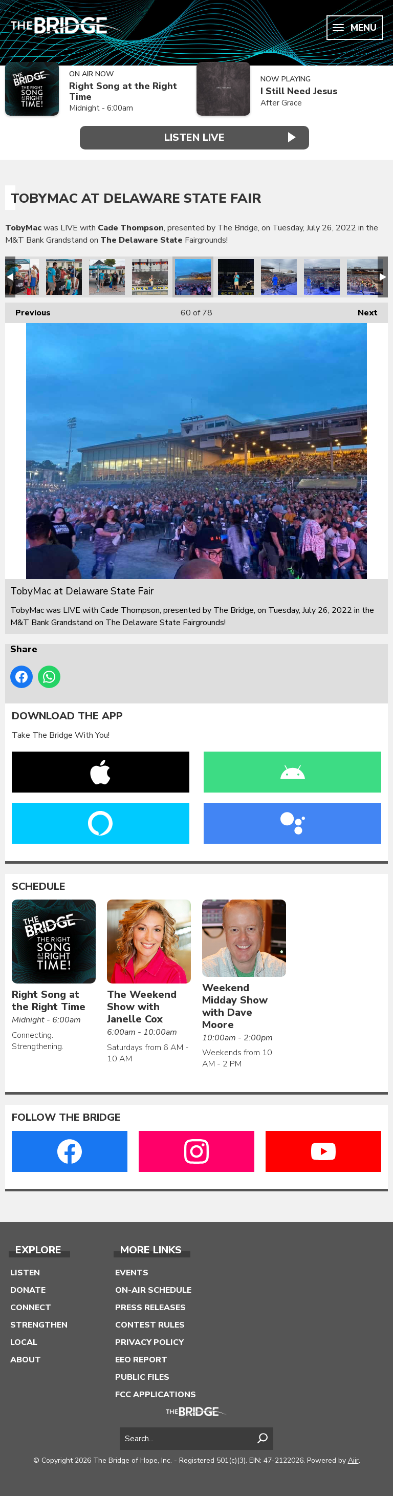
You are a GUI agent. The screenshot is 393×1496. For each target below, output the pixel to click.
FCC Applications (155, 1394)
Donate (28, 1289)
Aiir (353, 1460)
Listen (25, 1272)
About (25, 1359)
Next (362, 310)
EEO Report (141, 1359)
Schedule (39, 886)
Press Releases (150, 1307)
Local (23, 1342)
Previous (28, 310)
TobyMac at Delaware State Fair (21, 276)
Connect (30, 1307)
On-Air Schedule (153, 1289)
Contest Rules (150, 1324)
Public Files (142, 1376)
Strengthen (39, 1324)
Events (131, 1272)
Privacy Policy (149, 1342)
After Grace (281, 103)
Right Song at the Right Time (123, 91)
